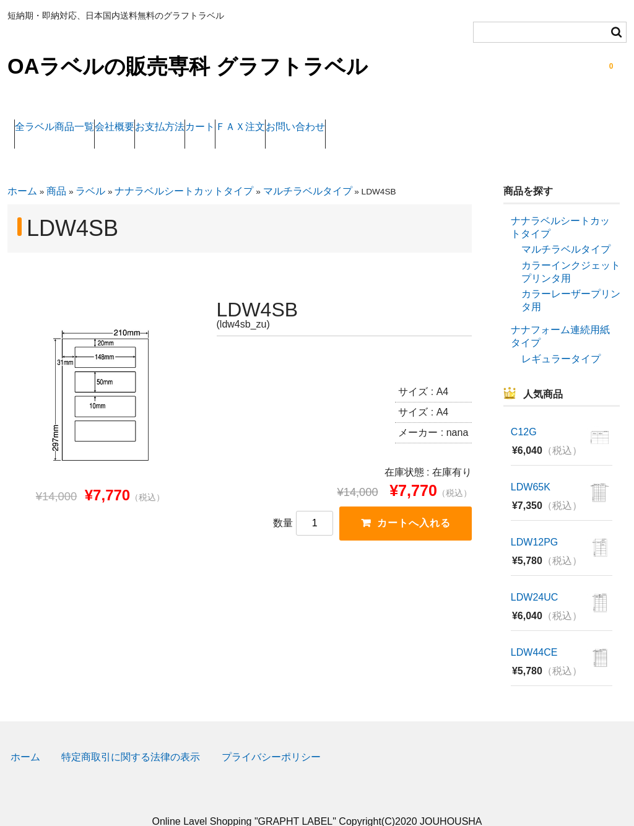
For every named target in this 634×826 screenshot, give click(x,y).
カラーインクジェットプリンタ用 (570, 251)
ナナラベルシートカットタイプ (184, 170)
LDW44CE (534, 632)
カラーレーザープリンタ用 (570, 280)
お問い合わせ (444, 120)
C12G (524, 411)
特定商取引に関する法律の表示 (130, 736)
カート (292, 120)
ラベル (90, 170)
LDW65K (530, 466)
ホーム (22, 170)
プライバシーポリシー (271, 736)
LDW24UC (534, 577)
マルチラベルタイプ (307, 170)
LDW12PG (534, 521)
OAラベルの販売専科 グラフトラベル (187, 66)
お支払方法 (223, 120)
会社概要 (150, 120)
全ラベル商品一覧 (62, 120)
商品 (56, 170)
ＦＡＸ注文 (361, 120)
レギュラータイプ (561, 338)
